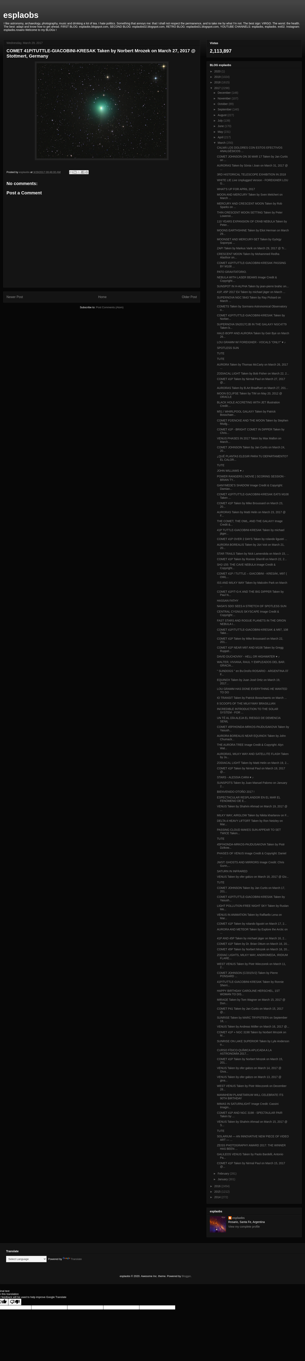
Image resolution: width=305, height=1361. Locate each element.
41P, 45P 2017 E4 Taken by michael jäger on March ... (251, 292)
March (222, 142)
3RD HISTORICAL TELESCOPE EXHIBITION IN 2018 (251, 174)
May (221, 131)
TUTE (220, 353)
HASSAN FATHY (228, 600)
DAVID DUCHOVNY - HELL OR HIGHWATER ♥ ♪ (248, 656)
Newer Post (15, 297)
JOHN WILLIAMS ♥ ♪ (230, 470)
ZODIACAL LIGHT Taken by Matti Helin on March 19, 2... (253, 762)
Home (102, 297)
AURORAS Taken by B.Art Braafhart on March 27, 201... (252, 388)
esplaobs (20, 15)
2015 (217, 1191)
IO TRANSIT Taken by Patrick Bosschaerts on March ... (252, 697)
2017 (217, 88)
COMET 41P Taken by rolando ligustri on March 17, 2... (251, 923)
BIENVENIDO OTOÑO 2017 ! (235, 791)
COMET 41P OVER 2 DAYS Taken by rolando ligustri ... (252, 539)
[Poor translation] (14, 1302)
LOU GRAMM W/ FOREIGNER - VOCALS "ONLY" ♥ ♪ (251, 342)
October (223, 104)
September (225, 109)
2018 (217, 82)
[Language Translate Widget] (26, 1259)
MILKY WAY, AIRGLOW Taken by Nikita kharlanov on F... (253, 815)
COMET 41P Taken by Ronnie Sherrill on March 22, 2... (252, 559)
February (224, 1173)
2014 (217, 1197)
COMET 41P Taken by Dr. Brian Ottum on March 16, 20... (253, 943)
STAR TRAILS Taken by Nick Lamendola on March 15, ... (253, 553)
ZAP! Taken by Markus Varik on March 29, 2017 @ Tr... (251, 248)
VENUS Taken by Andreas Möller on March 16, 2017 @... (253, 1026)
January (223, 1179)
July (220, 120)
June (221, 126)
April (221, 137)
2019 (217, 76)
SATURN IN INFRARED (232, 871)
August (222, 115)
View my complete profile (244, 1226)
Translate (72, 1259)
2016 (217, 1186)
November (224, 98)
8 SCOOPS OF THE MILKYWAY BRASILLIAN (246, 703)
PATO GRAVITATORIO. (232, 271)
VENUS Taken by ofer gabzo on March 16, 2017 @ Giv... (253, 876)
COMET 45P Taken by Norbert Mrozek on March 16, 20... (253, 949)
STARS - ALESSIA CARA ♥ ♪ (235, 777)
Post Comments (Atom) (109, 307)
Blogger (186, 1276)
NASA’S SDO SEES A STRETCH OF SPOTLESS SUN (251, 606)
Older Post (189, 297)
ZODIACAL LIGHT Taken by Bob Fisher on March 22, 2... (253, 373)
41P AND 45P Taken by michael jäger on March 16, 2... (251, 938)
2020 (217, 71)
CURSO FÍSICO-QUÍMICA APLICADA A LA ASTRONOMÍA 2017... (244, 1052)
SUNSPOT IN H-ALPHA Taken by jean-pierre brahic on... (253, 286)
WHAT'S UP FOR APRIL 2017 (236, 189)
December (224, 92)
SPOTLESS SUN (228, 348)
